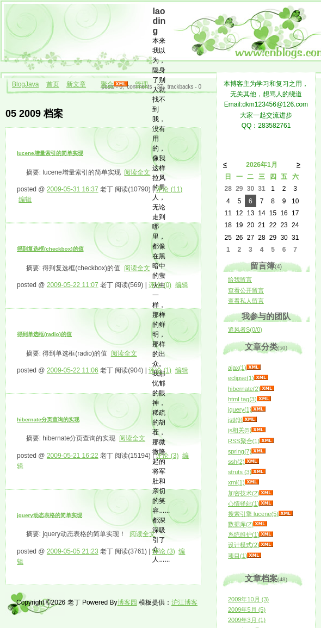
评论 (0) (160, 285)
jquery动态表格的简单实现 (49, 515)
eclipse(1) (241, 378)
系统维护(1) (243, 534)
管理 (141, 84)
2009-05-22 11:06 (72, 370)
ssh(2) (236, 461)
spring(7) (239, 451)
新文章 (76, 84)
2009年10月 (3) (248, 599)
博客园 (127, 602)
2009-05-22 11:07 (72, 285)
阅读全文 (137, 172)
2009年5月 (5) (247, 609)
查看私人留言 (246, 300)
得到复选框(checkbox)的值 (50, 249)
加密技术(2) (243, 493)
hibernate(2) (244, 388)
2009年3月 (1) (247, 620)
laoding (158, 21)
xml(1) (236, 482)
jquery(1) (239, 409)
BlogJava (25, 84)
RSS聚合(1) (244, 441)
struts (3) (239, 472)
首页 (52, 84)
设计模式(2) (243, 545)
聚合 (107, 84)
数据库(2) (240, 524)
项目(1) (237, 555)
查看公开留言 (246, 290)
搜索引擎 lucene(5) (253, 514)
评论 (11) (169, 189)
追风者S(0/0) (245, 329)
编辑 (25, 199)
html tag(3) (242, 399)
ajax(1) (237, 367)
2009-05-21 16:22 (72, 455)
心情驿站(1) (243, 503)
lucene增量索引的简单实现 (50, 153)
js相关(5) (239, 430)
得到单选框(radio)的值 (44, 334)
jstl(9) (235, 419)
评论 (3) (167, 455)
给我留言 (240, 279)
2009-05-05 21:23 (72, 551)
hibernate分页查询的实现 (48, 419)
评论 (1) (160, 370)
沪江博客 (184, 602)
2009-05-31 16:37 (72, 189)
